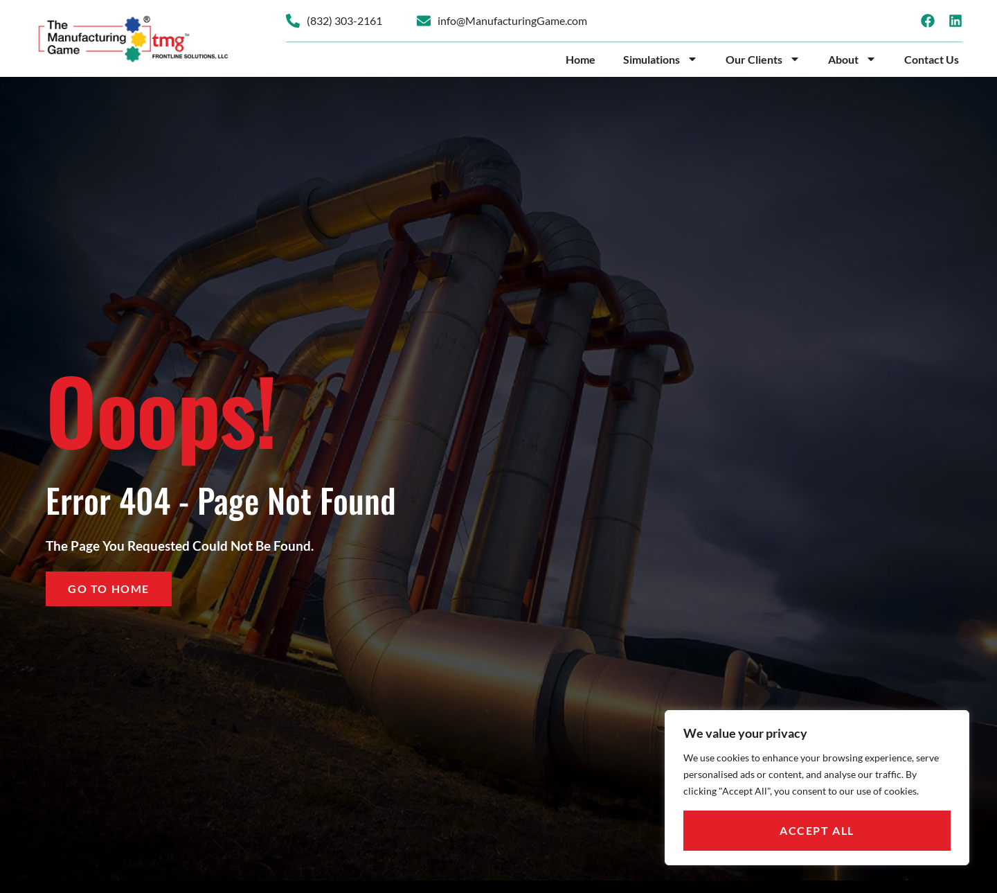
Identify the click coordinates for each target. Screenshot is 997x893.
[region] (817, 787)
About (852, 59)
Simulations (660, 59)
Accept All (817, 830)
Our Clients (763, 59)
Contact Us (931, 59)
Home (580, 59)
